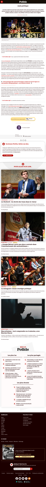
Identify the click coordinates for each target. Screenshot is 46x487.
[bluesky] (20, 478)
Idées (2, 423)
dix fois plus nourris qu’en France (15, 106)
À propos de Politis (27, 423)
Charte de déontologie (19, 473)
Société (2, 422)
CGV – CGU (28, 473)
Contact (3, 473)
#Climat (2, 441)
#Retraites (16, 441)
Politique (3, 418)
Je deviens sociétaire (27, 418)
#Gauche (11, 441)
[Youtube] (23, 478)
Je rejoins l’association (27, 422)
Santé (2, 432)
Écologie (3, 420)
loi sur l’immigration (6, 60)
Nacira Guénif (20, 14)
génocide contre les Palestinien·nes (14, 49)
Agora (2, 417)
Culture (2, 425)
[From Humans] (29, 478)
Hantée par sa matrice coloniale (7, 75)
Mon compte (25, 425)
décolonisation (29, 94)
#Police (6, 441)
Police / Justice (4, 434)
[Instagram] (26, 478)
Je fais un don (25, 417)
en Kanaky (17, 93)
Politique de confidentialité (37, 473)
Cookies (25, 475)
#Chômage (21, 441)
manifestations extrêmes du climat (23, 46)
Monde (2, 426)
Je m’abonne (25, 420)
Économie (3, 429)
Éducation (3, 431)
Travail (2, 428)
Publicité (20, 475)
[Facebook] (17, 478)
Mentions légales (10, 473)
